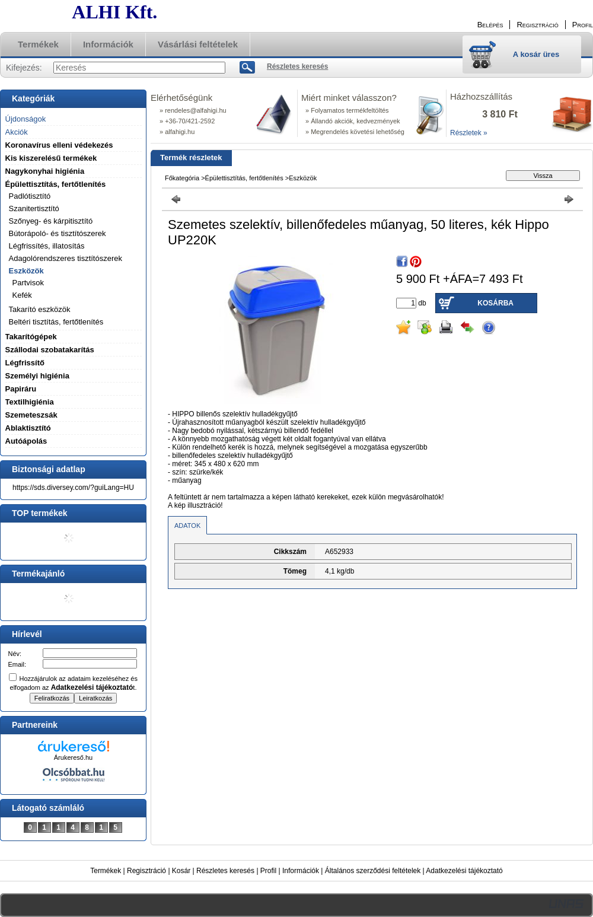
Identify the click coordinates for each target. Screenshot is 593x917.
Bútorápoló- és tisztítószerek (57, 233)
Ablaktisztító (28, 428)
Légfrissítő (24, 362)
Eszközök (303, 178)
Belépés (490, 24)
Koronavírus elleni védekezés (59, 145)
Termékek (105, 871)
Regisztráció (146, 871)
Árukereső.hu (73, 757)
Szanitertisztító (34, 208)
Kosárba (495, 303)
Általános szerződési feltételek (372, 871)
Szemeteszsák (31, 414)
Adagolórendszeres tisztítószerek (65, 258)
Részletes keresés (225, 871)
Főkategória (182, 178)
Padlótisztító (30, 196)
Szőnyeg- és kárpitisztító (51, 220)
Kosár (181, 871)
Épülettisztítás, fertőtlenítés (244, 178)
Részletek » (468, 133)
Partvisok (28, 282)
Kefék (22, 295)
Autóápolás (26, 441)
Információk (300, 871)
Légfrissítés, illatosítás (47, 245)
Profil (268, 871)
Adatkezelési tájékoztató (464, 871)
